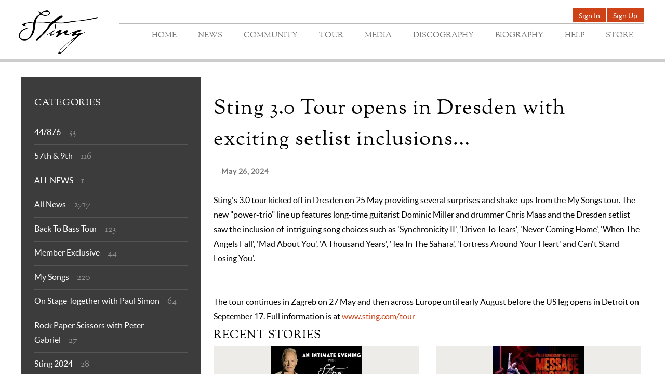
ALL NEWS (53, 180)
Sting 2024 (53, 363)
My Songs (51, 277)
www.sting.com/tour (378, 316)
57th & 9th (53, 156)
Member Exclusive (67, 252)
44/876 (47, 132)
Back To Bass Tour (65, 228)
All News (50, 204)
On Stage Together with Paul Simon (96, 300)
